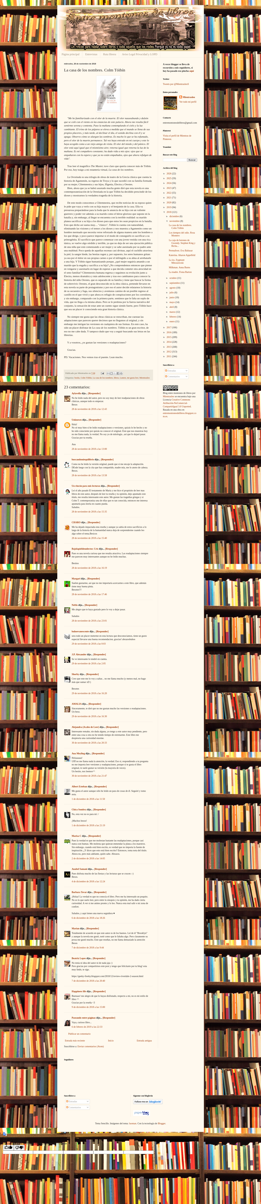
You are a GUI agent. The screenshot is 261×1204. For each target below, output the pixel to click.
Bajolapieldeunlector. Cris (85, 549)
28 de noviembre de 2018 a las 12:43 (89, 409)
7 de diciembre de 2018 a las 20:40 (88, 981)
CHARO (76, 522)
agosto (172, 287)
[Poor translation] (19, 1147)
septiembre (175, 283)
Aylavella (76, 393)
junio (172, 297)
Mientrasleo (144, 378)
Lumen (123, 378)
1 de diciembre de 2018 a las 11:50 (88, 799)
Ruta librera (109, 54)
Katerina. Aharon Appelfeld (182, 255)
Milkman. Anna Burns (179, 267)
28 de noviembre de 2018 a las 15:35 (89, 511)
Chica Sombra (79, 809)
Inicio (111, 1040)
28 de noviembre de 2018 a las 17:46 (89, 594)
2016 (169, 332)
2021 (169, 197)
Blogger (161, 1123)
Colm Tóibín (86, 378)
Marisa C (76, 836)
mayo (172, 302)
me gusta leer (132, 378)
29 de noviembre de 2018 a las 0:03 (89, 643)
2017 (169, 327)
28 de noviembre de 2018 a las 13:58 (89, 475)
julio (171, 292)
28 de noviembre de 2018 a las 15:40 (89, 538)
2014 (169, 342)
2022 (169, 193)
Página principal (70, 54)
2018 (169, 212)
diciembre (174, 216)
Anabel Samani (79, 869)
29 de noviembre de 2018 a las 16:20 (89, 693)
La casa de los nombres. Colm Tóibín (180, 226)
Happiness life (79, 991)
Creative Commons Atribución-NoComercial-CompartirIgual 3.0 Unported (177, 403)
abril (171, 307)
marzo (172, 312)
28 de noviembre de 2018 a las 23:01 (89, 620)
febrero (173, 316)
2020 (169, 202)
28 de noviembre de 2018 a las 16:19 (89, 568)
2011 (169, 356)
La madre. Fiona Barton (180, 272)
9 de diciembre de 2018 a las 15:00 (88, 1007)
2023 (169, 188)
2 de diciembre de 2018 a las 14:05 (88, 858)
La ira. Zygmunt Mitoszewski (176, 261)
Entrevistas (91, 54)
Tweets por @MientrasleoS (176, 84)
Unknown (77, 420)
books (77, 378)
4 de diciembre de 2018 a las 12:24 (88, 881)
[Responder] (94, 393)
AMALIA (77, 704)
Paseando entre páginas (84, 1018)
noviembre (174, 221)
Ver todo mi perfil (187, 102)
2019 (169, 207)
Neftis (75, 605)
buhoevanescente (80, 631)
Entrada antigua (144, 1040)
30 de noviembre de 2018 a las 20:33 (89, 742)
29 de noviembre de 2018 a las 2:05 (89, 663)
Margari (76, 578)
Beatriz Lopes (79, 958)
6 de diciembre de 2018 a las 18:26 (88, 918)
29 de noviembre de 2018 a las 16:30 (89, 716)
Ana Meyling (78, 753)
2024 (169, 183)
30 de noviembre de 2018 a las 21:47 (89, 776)
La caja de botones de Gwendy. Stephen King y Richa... (182, 243)
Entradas (170, 370)
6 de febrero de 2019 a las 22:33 (87, 1027)
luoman (132, 1123)
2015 (169, 337)
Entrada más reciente (75, 1040)
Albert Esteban (79, 786)
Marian (75, 928)
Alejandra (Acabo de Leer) (85, 727)
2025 (169, 178)
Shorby (75, 674)
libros (116, 378)
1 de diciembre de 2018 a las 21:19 (88, 825)
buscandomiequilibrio (83, 459)
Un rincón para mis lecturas (86, 486)
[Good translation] (8, 1147)
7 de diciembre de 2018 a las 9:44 (88, 947)
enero (172, 321)
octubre (173, 278)
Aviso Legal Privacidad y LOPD (139, 54)
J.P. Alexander (79, 654)
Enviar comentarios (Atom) (91, 1046)
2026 (169, 173)
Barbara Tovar (79, 892)
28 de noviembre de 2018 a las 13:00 (89, 449)
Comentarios (172, 376)
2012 (169, 351)
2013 (169, 347)
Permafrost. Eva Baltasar (181, 250)
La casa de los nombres (103, 378)
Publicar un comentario (79, 1034)
